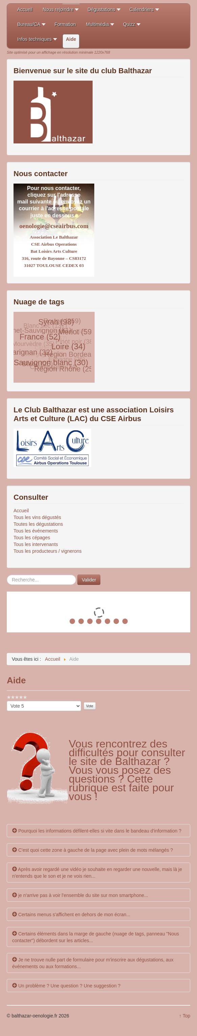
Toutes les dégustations (38, 524)
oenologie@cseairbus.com (53, 225)
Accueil (21, 510)
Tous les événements (36, 531)
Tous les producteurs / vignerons (48, 551)
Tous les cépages (32, 537)
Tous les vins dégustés (37, 517)
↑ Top (184, 1015)
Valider (89, 579)
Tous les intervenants (36, 544)
